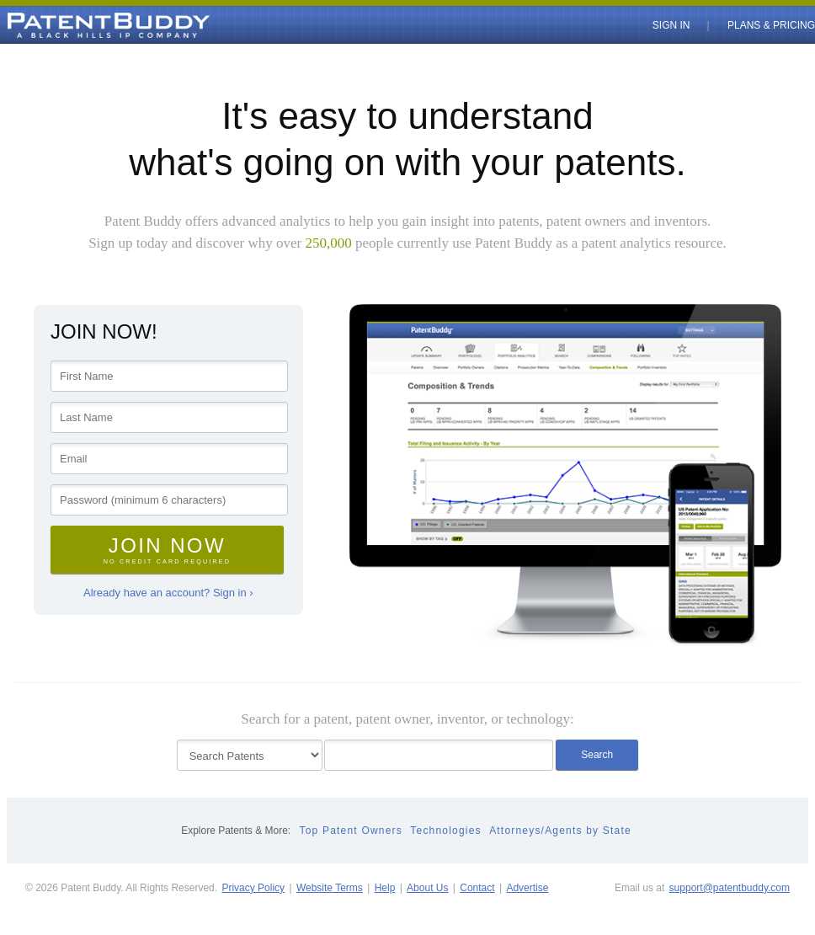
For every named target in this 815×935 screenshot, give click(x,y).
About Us (427, 888)
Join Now (167, 549)
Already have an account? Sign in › (168, 592)
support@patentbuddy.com (729, 888)
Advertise (527, 888)
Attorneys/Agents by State (560, 830)
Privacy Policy (253, 888)
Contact (477, 888)
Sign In (671, 25)
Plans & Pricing (771, 25)
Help (385, 888)
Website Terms (329, 888)
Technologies (445, 830)
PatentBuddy (70, 25)
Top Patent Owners (351, 830)
